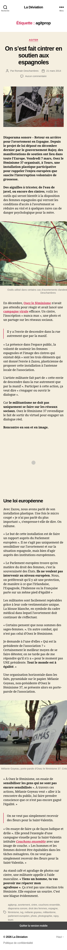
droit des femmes (38, 908)
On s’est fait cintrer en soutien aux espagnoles (33, 55)
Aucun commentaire (35, 76)
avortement (24, 904)
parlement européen (19, 915)
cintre (34, 904)
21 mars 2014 (53, 70)
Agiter (33, 40)
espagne (53, 908)
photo (34, 915)
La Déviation (33, 7)
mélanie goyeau (33, 912)
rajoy (55, 915)
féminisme (13, 912)
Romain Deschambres (26, 70)
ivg (21, 912)
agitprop (12, 904)
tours (10, 919)
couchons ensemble (49, 904)
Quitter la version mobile (34, 925)
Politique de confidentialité (18, 942)
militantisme (49, 912)
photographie (45, 915)
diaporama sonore (17, 908)
